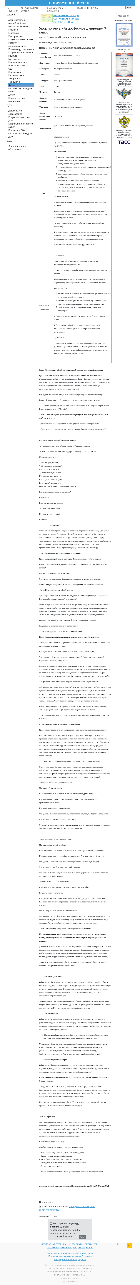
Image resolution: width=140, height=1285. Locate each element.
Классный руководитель (21, 49)
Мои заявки (124, 15)
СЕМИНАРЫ (53, 1247)
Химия (11, 94)
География (13, 32)
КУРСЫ (94, 7)
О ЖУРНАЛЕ (13, 9)
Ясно (82, 1237)
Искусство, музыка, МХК (21, 39)
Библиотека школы (18, 26)
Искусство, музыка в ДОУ (19, 119)
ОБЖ (10, 68)
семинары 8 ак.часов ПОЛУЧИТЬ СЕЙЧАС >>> (66, 18)
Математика (14, 58)
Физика (12, 85)
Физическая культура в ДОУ (20, 135)
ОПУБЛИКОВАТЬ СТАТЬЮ (29, 9)
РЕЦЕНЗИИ (79, 1247)
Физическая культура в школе (20, 90)
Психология (14, 72)
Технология (14, 81)
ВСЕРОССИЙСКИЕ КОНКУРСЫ (56, 9)
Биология (13, 29)
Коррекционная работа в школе (20, 54)
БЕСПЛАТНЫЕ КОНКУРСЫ (85, 1244)
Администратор (16, 19)
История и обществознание (17, 44)
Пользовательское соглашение (64, 1256)
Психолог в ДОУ (16, 130)
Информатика (15, 36)
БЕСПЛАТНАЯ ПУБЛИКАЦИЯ (55, 1244)
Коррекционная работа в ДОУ (20, 125)
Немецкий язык (16, 65)
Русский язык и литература (16, 77)
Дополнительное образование (17, 148)
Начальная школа (17, 62)
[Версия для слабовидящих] (129, 1245)
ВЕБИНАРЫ (83, 7)
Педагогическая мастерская (16, 100)
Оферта (82, 1259)
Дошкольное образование (15, 112)
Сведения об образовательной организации (70, 1253)
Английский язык (17, 23)
